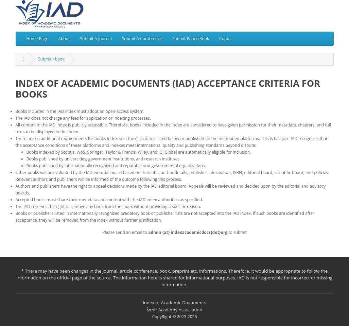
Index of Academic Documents (174, 302)
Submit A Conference (142, 38)
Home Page (37, 38)
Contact (226, 38)
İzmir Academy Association (175, 310)
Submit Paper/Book (190, 38)
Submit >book (51, 59)
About (64, 38)
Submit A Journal (95, 38)
